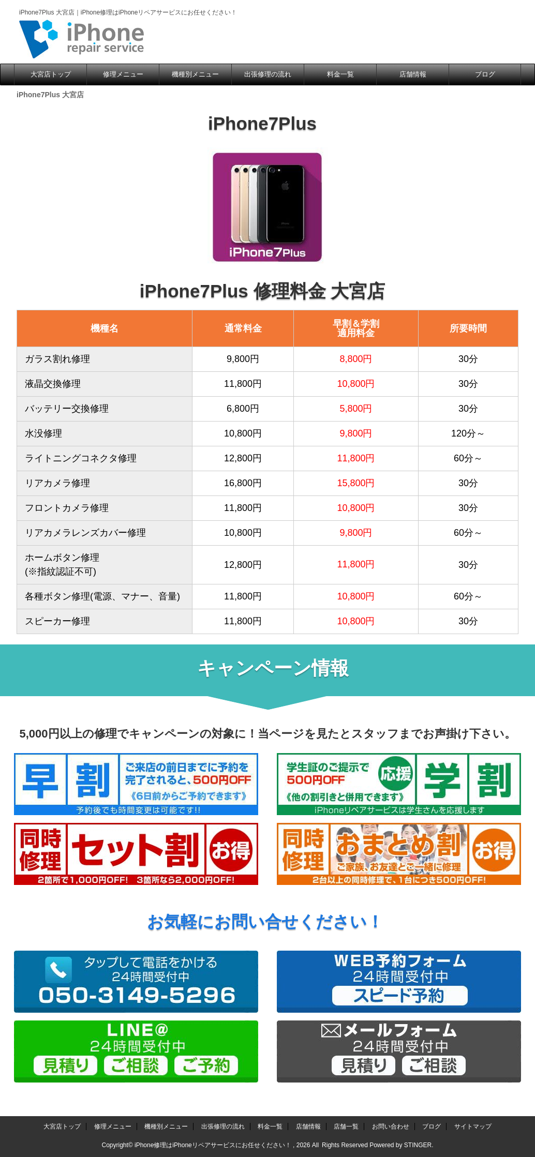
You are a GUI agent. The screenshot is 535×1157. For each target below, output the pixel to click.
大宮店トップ (51, 74)
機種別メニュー (195, 74)
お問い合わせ (390, 1126)
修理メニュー (123, 74)
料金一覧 (340, 74)
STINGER (418, 1145)
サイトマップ (473, 1126)
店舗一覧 (346, 1126)
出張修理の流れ (267, 74)
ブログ (485, 74)
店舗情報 (412, 74)
